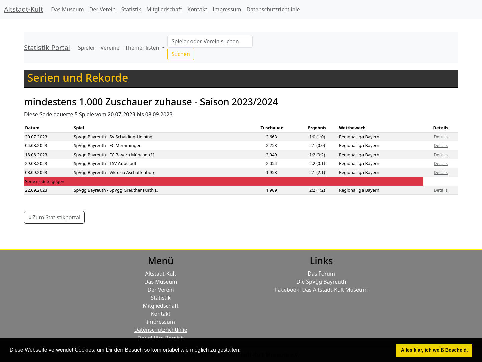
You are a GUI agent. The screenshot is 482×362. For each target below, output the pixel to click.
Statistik (131, 9)
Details (441, 137)
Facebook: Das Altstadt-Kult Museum (321, 289)
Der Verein (102, 9)
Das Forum (321, 273)
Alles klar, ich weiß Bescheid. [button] (434, 350)
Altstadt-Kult (23, 9)
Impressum (227, 9)
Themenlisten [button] (142, 47)
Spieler (86, 47)
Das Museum (67, 9)
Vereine (110, 47)
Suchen (181, 54)
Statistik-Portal (47, 47)
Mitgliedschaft (164, 9)
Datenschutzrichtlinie (273, 9)
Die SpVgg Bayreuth (321, 281)
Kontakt (197, 9)
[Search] (210, 41)
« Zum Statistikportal (54, 217)
